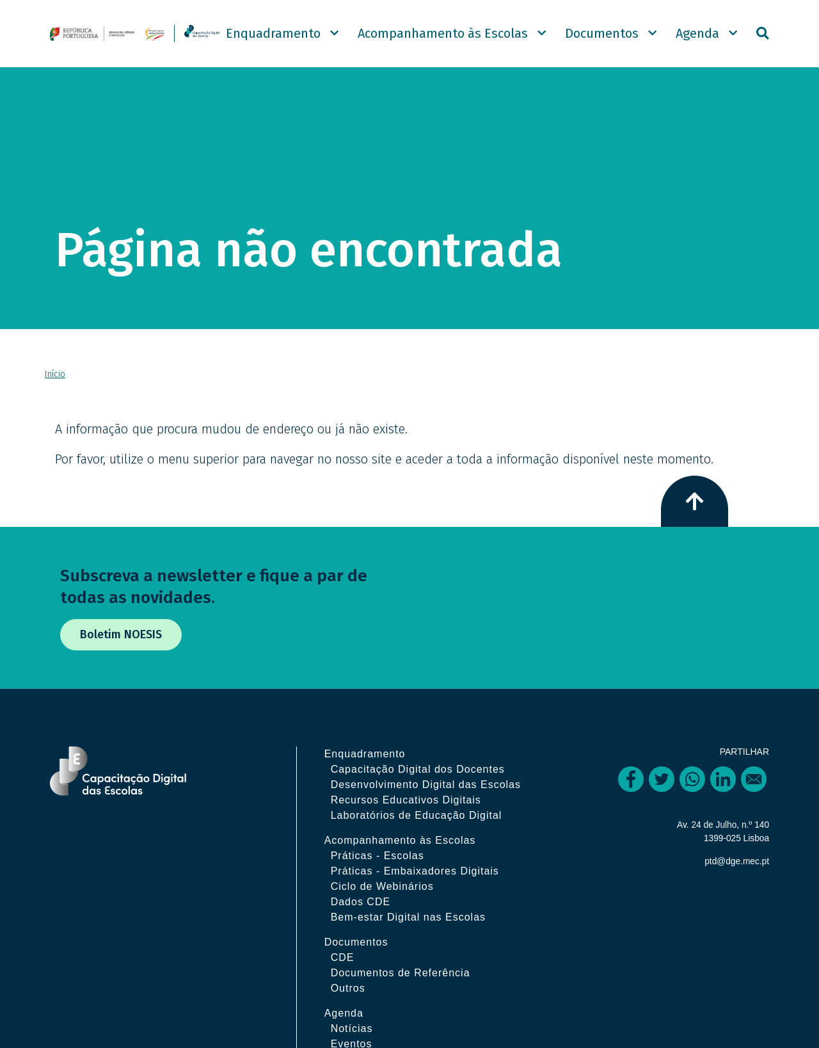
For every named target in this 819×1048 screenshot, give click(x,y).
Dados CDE (371, 926)
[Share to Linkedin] (723, 789)
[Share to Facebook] (631, 789)
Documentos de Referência (411, 997)
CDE (353, 982)
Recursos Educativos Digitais (417, 824)
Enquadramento (273, 38)
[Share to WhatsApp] (692, 789)
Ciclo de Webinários (393, 911)
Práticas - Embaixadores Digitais (426, 896)
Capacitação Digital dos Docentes (429, 778)
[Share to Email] (754, 789)
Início (55, 383)
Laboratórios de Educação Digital (427, 840)
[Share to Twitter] (661, 789)
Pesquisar (762, 38)
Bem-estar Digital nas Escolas (419, 942)
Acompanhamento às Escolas (443, 38)
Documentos (602, 38)
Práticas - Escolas (388, 880)
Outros (359, 1013)
